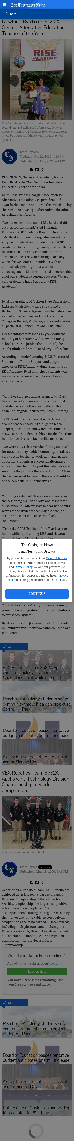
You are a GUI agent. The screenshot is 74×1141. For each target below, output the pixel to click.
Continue (37, 593)
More (12, 14)
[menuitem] (12, 14)
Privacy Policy (23, 567)
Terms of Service (56, 558)
